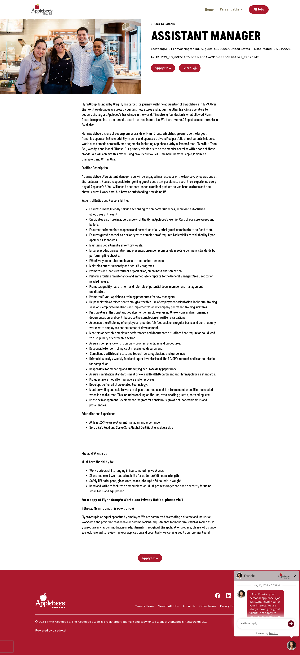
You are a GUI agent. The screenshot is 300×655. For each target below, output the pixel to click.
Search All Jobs (168, 606)
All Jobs (259, 9)
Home (209, 9)
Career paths (231, 9)
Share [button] (190, 68)
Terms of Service (253, 606)
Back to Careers (163, 24)
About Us (189, 606)
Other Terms (207, 606)
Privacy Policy (229, 606)
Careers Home (144, 606)
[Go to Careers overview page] (44, 9)
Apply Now (163, 68)
